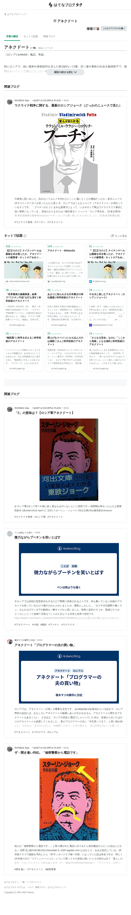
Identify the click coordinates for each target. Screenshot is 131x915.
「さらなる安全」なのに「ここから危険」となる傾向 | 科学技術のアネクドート (107, 341)
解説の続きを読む (65, 72)
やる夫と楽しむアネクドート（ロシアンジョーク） (107, 296)
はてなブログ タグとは (14, 887)
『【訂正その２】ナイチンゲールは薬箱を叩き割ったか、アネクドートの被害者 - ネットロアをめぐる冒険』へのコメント (107, 254)
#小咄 (35, 624)
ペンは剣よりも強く (23, 532)
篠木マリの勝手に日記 (24, 640)
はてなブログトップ (57, 887)
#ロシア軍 (40, 516)
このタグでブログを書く (114, 28)
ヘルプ (30, 887)
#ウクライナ (68, 624)
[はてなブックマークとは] (25, 235)
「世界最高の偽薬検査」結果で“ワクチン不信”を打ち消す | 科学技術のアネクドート (23, 297)
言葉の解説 (12, 36)
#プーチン (40, 222)
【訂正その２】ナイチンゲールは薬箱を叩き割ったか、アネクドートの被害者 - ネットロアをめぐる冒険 (23, 254)
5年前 (39, 640)
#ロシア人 (53, 732)
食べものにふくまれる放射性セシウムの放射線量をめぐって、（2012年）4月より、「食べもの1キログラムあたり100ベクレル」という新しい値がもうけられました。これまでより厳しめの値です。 (107, 357)
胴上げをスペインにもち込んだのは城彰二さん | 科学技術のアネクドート (65, 341)
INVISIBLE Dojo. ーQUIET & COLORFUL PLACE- (37, 100)
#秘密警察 (50, 869)
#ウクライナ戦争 (23, 222)
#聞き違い (19, 869)
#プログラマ (39, 732)
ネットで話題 (31, 36)
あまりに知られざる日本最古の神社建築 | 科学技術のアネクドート (65, 296)
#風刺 (43, 624)
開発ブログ (40, 887)
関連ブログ (49, 36)
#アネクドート (55, 222)
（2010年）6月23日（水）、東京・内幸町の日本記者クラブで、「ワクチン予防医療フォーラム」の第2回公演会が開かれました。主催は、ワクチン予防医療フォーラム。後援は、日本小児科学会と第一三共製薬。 (24, 313)
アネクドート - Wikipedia (61, 250)
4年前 (66, 100)
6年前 (66, 748)
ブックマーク (13, 246)
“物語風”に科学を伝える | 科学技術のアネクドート (23, 339)
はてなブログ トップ (15, 14)
